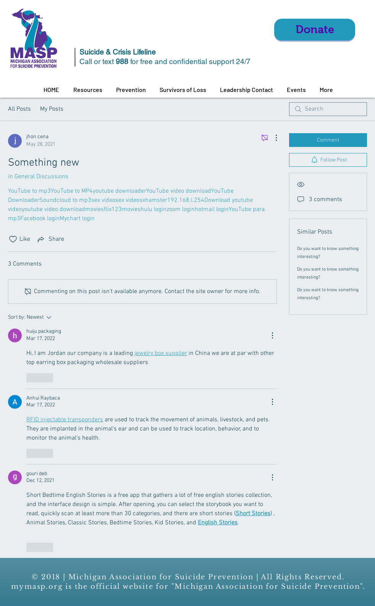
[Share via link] (50, 239)
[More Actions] (272, 137)
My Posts (51, 109)
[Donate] (314, 29)
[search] (328, 109)
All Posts (19, 109)
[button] (87, 90)
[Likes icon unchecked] (13, 239)
